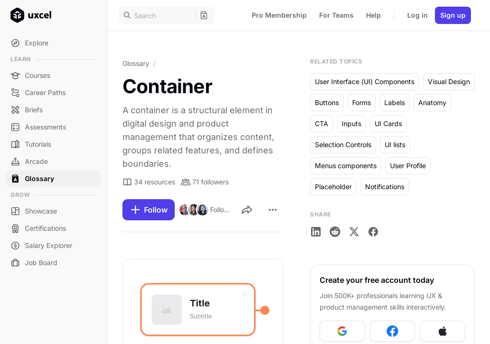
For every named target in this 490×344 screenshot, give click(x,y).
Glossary (135, 63)
